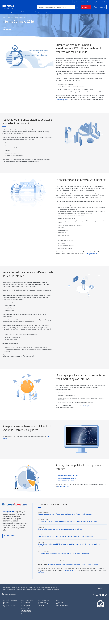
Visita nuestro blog (10, 594)
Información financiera (9, 605)
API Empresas (6, 602)
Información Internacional (9, 607)
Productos (25, 12)
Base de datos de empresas (10, 604)
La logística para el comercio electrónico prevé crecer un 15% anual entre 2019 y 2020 (63, 562)
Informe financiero (25, 608)
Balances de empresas (26, 604)
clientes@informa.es (68, 579)
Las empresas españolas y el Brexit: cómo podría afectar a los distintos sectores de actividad (66, 545)
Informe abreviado (25, 602)
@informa (41, 580)
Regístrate (85, 7)
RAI (21, 613)
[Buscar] (77, 7)
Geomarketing (42, 602)
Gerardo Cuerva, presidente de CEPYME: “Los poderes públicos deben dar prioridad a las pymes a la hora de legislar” (70, 553)
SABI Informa (59, 604)
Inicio (3, 17)
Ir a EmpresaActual (10, 544)
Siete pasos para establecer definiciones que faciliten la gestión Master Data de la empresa (65, 522)
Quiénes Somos (51, 12)
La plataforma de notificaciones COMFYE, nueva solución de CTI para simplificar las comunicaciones (68, 530)
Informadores (10, 17)
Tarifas (82, 1)
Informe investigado (26, 610)
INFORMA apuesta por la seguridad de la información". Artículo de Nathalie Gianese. (73, 573)
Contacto (89, 1)
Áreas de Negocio (37, 12)
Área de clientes (99, 7)
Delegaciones (59, 602)
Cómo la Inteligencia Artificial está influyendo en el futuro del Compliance (60, 537)
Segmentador (41, 605)
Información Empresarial (10, 12)
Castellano (99, 588)
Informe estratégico (26, 607)
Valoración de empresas (62, 605)
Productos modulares (26, 611)
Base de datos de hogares (44, 604)
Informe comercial (25, 605)
